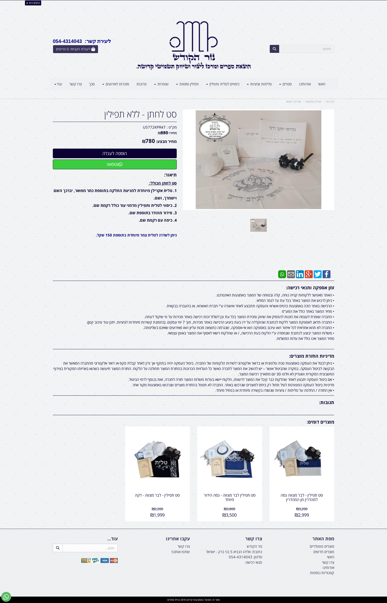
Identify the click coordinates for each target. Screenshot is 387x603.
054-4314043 (240, 556)
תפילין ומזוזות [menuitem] (187, 83)
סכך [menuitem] (92, 83)
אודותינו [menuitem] (305, 83)
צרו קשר (183, 546)
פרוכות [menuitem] (141, 83)
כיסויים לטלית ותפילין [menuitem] (222, 83)
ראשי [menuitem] (321, 83)
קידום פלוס (186, 600)
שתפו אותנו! (181, 551)
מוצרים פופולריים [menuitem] (322, 546)
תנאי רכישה (253, 562)
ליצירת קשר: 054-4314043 (82, 41)
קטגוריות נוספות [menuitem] (322, 572)
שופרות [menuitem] (161, 83)
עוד (58, 83)
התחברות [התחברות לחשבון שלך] (33, 3)
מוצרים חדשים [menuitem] (323, 551)
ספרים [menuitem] (285, 83)
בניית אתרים (173, 600)
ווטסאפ (115, 164)
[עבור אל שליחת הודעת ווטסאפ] (6, 597)
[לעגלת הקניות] (75, 49)
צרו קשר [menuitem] (75, 83)
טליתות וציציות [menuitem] (259, 83)
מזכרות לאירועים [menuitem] (115, 83)
